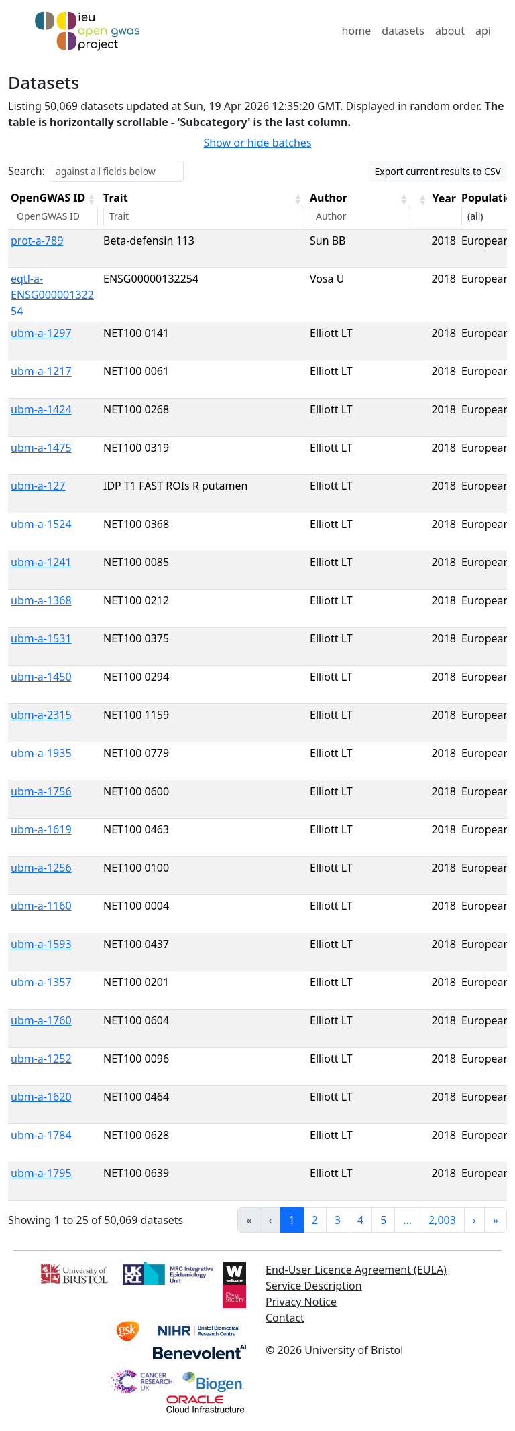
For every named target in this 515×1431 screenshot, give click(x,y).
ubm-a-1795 (41, 1173)
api (483, 30)
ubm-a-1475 (41, 447)
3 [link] (338, 1220)
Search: (26, 170)
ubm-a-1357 (41, 982)
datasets (403, 30)
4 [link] (360, 1220)
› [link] (474, 1220)
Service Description (314, 1285)
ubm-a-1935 (41, 753)
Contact (285, 1317)
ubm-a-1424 (41, 409)
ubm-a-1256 (41, 867)
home (356, 30)
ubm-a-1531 (41, 638)
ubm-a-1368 (41, 600)
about (450, 30)
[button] (91, 199)
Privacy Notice (301, 1301)
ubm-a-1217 (41, 371)
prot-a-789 (37, 240)
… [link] (407, 1220)
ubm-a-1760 (41, 1020)
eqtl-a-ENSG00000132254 (52, 294)
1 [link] (292, 1220)
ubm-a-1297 (41, 333)
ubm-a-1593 (41, 944)
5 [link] (383, 1220)
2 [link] (315, 1220)
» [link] (495, 1220)
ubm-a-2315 (41, 714)
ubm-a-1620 (41, 1096)
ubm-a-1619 (41, 829)
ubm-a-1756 (41, 791)
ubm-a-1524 (41, 524)
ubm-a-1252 (41, 1058)
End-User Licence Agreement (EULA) (356, 1269)
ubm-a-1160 (41, 905)
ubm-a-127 (38, 485)
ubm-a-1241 (41, 562)
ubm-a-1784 (41, 1135)
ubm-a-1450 (41, 676)
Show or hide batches (257, 142)
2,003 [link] (442, 1220)
